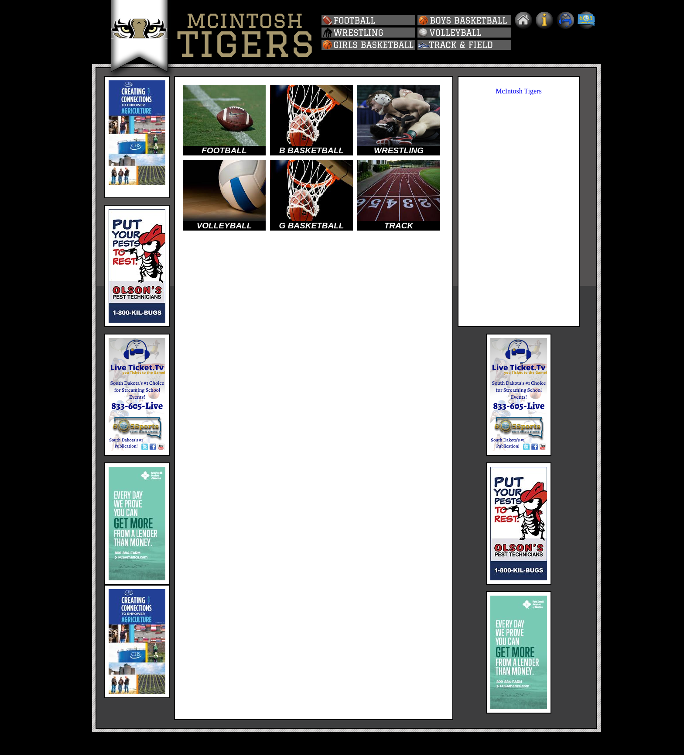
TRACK (399, 225)
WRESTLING (399, 150)
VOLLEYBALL (224, 225)
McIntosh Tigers (518, 91)
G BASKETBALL (311, 225)
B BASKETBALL (311, 150)
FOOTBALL (224, 150)
